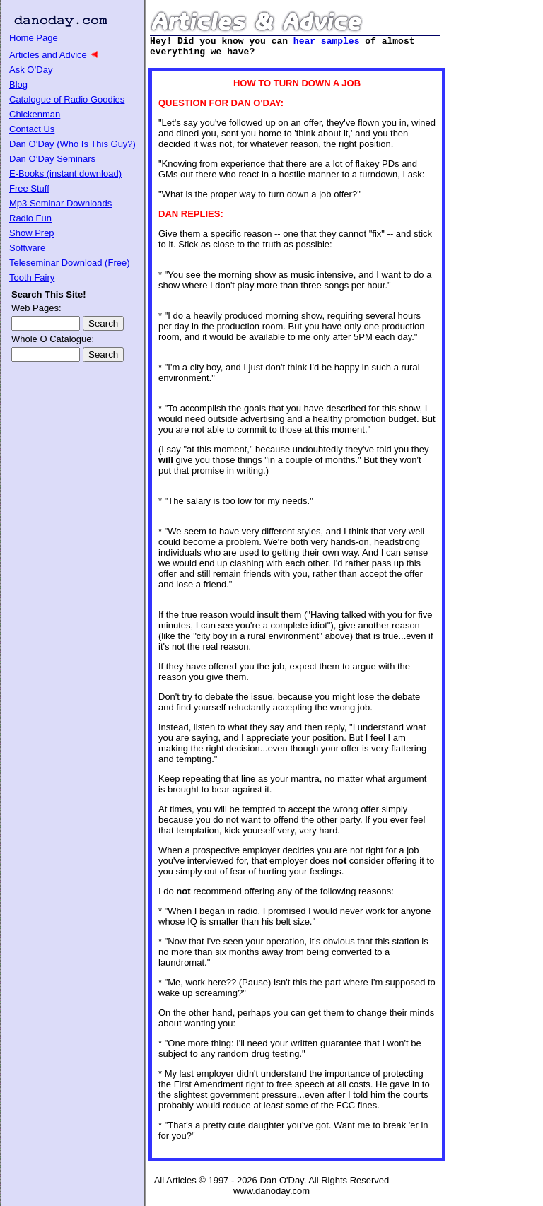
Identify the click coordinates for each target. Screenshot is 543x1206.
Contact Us (31, 129)
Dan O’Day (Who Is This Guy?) (72, 144)
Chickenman (34, 114)
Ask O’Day (30, 69)
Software (27, 247)
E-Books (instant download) (65, 173)
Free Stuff (29, 188)
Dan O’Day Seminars (52, 158)
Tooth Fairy (31, 277)
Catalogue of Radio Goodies (66, 99)
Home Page (33, 38)
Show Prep (31, 233)
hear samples (326, 42)
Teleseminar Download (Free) (69, 262)
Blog (18, 84)
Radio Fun (30, 218)
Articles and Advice (48, 54)
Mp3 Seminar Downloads (60, 203)
